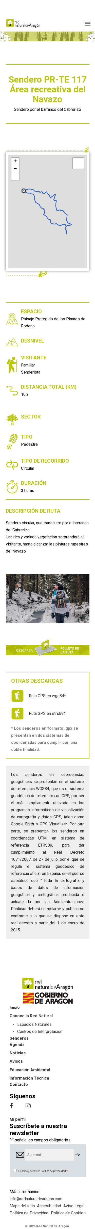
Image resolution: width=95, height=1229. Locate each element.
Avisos (16, 1061)
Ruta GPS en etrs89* (47, 713)
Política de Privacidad (29, 1213)
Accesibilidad (49, 1206)
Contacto (19, 1084)
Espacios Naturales (34, 1024)
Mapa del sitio (22, 1206)
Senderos (19, 1038)
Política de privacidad (53, 1171)
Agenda (17, 1044)
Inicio (15, 1007)
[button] (87, 23)
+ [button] (15, 161)
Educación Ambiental (30, 1069)
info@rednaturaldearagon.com (36, 1198)
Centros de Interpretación (39, 1031)
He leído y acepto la (43, 1171)
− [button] (15, 169)
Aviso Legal (73, 1206)
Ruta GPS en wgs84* (47, 695)
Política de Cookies (68, 1213)
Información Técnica (29, 1078)
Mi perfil (18, 1119)
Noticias (18, 1053)
